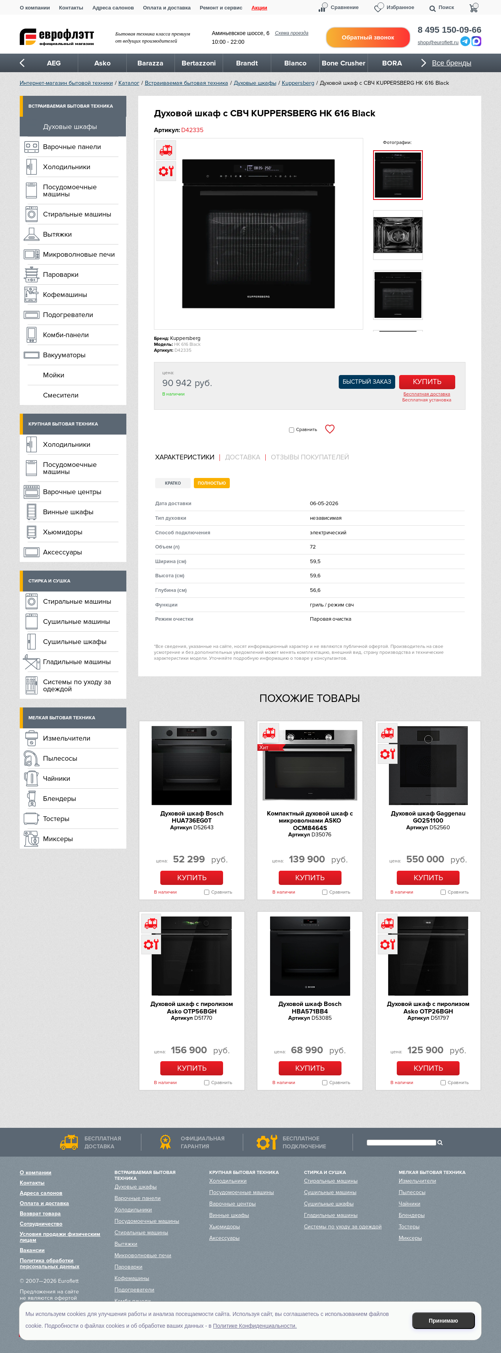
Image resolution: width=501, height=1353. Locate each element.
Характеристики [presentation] (184, 457)
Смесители (61, 395)
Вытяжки (57, 234)
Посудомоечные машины (70, 190)
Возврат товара (40, 1213)
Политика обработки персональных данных (49, 1263)
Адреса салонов (113, 8)
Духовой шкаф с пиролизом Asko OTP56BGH (191, 1007)
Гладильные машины (77, 661)
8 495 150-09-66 (449, 30)
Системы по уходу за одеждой (77, 685)
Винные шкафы (68, 512)
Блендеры (59, 798)
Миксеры (58, 838)
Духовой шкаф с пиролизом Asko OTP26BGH (428, 1007)
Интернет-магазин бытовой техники (66, 83)
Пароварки (61, 274)
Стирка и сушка (49, 581)
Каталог (128, 83)
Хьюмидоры (63, 532)
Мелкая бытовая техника (61, 718)
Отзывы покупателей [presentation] (310, 457)
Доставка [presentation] (242, 457)
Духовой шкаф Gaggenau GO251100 (428, 817)
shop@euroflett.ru (438, 42)
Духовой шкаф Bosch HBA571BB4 (310, 1007)
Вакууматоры (64, 355)
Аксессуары (62, 552)
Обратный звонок (368, 37)
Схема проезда (291, 33)
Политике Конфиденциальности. (255, 1326)
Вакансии (32, 1250)
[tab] (187, 457)
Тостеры (56, 818)
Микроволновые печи (79, 254)
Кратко (173, 483)
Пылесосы (60, 758)
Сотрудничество (41, 1223)
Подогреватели (68, 314)
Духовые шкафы (255, 83)
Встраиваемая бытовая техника (186, 83)
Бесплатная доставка (426, 394)
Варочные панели (72, 146)
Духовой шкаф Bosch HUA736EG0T (191, 817)
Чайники (56, 778)
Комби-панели (66, 334)
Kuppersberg (298, 83)
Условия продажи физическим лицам (60, 1237)
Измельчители (66, 738)
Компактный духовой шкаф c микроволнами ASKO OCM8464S (310, 821)
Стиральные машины (77, 214)
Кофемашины (65, 294)
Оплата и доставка (167, 8)
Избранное (401, 7)
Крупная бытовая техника (63, 424)
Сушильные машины (76, 621)
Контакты (71, 8)
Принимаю (443, 1321)
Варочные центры (72, 491)
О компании (35, 8)
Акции (259, 8)
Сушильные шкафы (75, 641)
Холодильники (66, 166)
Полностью (212, 483)
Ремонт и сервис (221, 8)
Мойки (53, 375)
